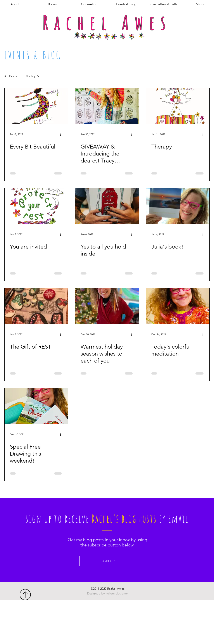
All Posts (10, 76)
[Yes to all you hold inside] (107, 206)
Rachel (77, 22)
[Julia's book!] (177, 206)
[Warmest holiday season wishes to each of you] (107, 306)
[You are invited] (36, 206)
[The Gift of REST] (36, 306)
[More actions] (62, 134)
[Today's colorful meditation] (177, 306)
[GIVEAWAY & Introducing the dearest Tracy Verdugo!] (107, 106)
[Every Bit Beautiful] (36, 106)
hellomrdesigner (116, 593)
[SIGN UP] (107, 561)
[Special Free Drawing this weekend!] (36, 406)
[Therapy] (177, 106)
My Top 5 (32, 76)
